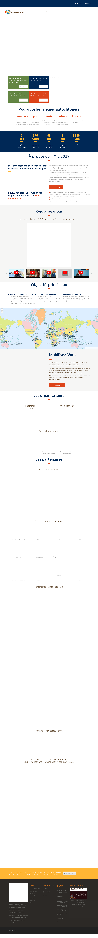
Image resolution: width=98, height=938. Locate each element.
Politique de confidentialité (60, 895)
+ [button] (1, 310)
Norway (59, 575)
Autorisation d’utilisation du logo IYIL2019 (62, 902)
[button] (86, 887)
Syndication (59, 921)
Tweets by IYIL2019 (54, 77)
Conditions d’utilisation (83, 12)
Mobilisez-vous (59, 12)
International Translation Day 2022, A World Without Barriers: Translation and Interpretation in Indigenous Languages (78, 904)
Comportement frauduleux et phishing (62, 909)
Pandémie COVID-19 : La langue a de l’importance (38, 94)
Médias (73, 12)
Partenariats (42, 12)
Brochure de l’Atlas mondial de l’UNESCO (16, 94)
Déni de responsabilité (62, 892)
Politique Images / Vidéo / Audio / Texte (62, 913)
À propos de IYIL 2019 (35, 888)
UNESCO (45, 895)
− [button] (1, 312)
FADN (38, 580)
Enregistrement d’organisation (46, 891)
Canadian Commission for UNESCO (79, 559)
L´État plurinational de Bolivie (59, 557)
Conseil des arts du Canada (18, 580)
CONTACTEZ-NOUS (69, 873)
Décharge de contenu (61, 890)
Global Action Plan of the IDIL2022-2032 (38, 79)
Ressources (67, 12)
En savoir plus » (23, 86)
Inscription (45, 888)
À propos (34, 12)
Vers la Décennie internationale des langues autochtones (18, 80)
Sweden (79, 580)
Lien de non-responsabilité (60, 917)
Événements (50, 12)
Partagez (32, 898)
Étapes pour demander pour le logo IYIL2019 (62, 905)
